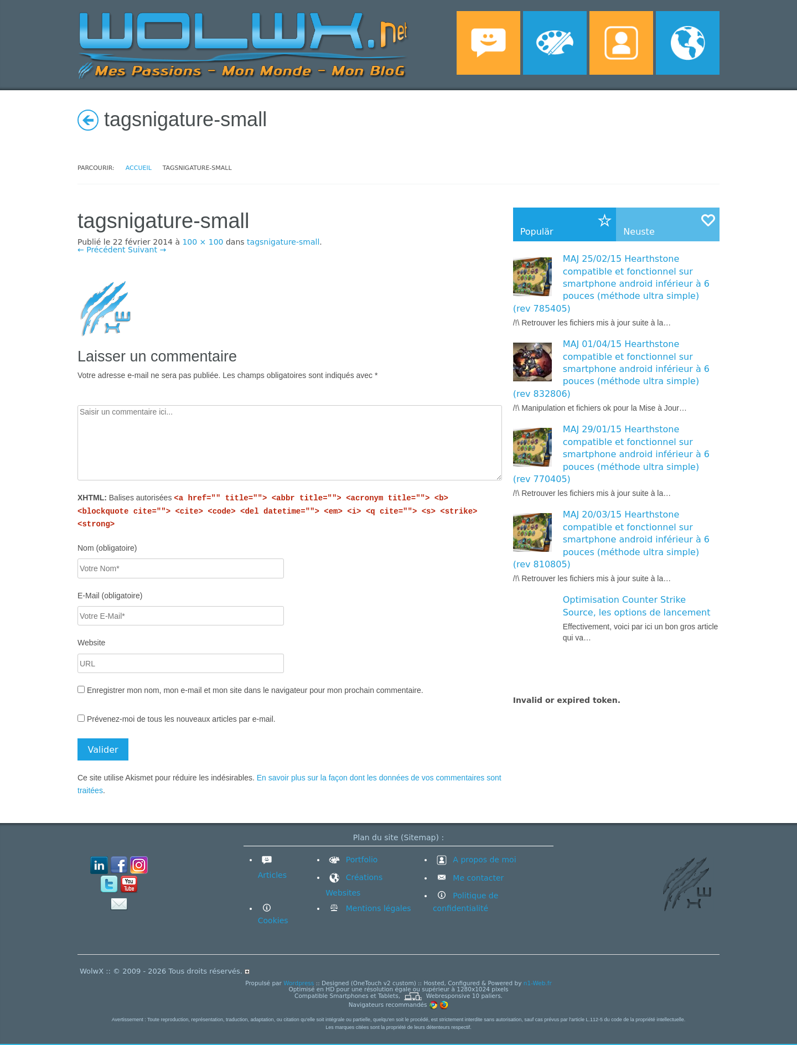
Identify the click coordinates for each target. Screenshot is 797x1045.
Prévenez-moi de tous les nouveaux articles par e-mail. (181, 719)
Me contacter (477, 877)
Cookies (273, 920)
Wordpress (298, 983)
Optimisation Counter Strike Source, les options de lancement (637, 605)
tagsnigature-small (283, 241)
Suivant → (147, 249)
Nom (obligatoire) (107, 548)
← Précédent (101, 249)
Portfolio (351, 859)
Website (91, 642)
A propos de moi (474, 859)
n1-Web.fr (538, 983)
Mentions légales (377, 908)
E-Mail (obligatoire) (109, 595)
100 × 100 (202, 241)
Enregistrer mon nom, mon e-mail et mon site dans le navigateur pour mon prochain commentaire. (255, 690)
